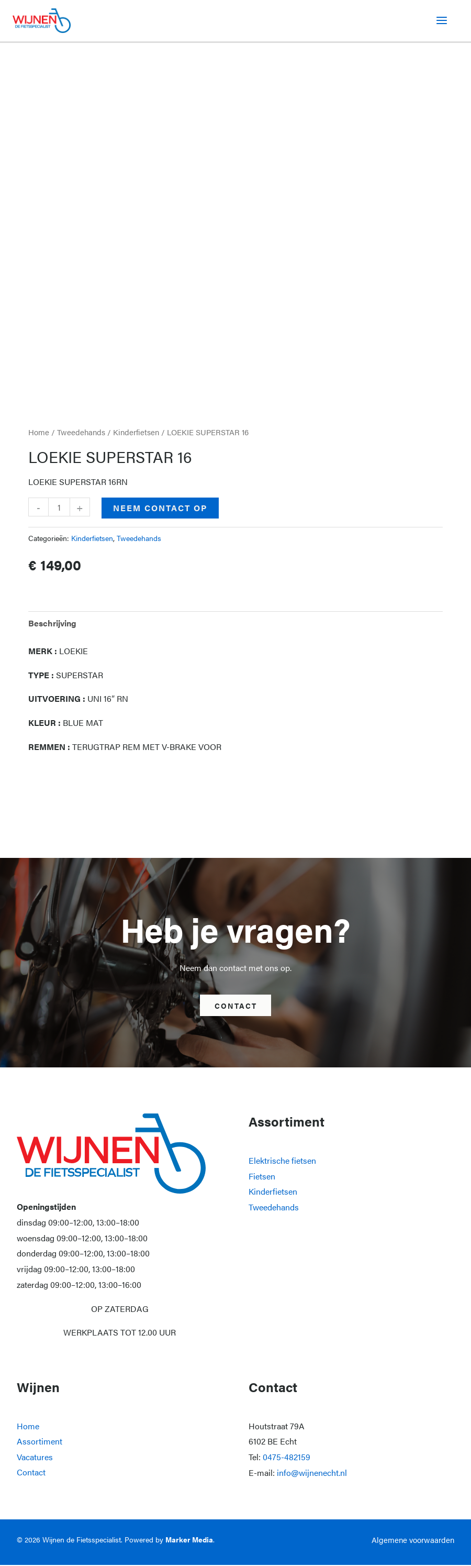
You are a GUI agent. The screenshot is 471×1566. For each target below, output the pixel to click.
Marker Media (189, 1540)
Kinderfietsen (136, 432)
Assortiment (39, 1442)
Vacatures (35, 1458)
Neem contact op (160, 509)
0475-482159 (286, 1458)
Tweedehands (81, 432)
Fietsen (262, 1177)
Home (38, 432)
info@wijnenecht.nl (312, 1474)
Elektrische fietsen (282, 1161)
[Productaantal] (59, 508)
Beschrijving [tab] (52, 623)
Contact (31, 1474)
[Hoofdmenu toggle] (441, 21)
